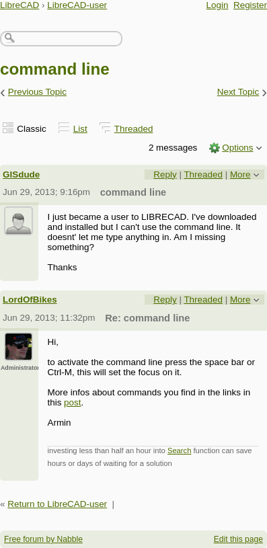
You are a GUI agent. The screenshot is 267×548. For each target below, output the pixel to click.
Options (237, 148)
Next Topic (238, 92)
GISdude (21, 174)
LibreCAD (19, 5)
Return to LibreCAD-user (57, 504)
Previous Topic (37, 92)
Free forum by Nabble (43, 539)
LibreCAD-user (77, 5)
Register (250, 5)
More (240, 174)
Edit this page (238, 539)
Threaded (133, 129)
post (72, 402)
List (80, 129)
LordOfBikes (30, 300)
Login (217, 5)
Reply (164, 174)
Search (179, 450)
